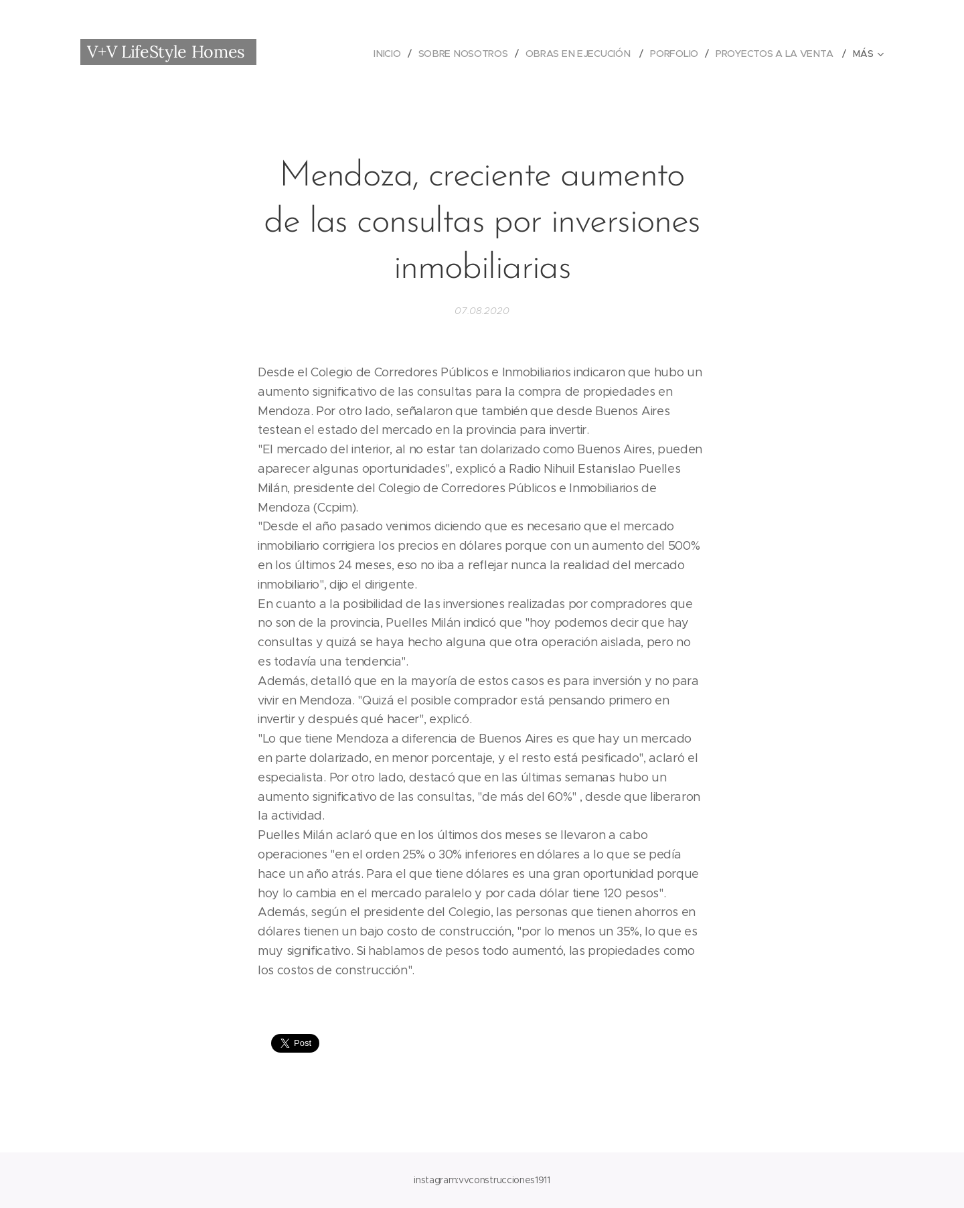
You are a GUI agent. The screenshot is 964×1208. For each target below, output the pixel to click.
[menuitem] (389, 53)
